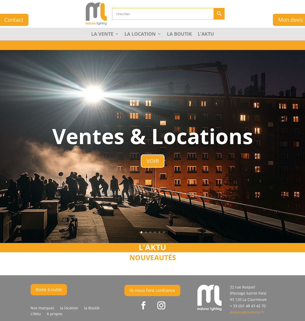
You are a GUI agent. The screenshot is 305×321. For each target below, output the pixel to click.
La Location (140, 34)
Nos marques (42, 308)
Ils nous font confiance (152, 290)
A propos (54, 314)
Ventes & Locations (152, 135)
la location (69, 308)
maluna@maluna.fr (247, 312)
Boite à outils (49, 289)
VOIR (153, 160)
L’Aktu (206, 34)
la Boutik (179, 34)
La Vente (102, 34)
